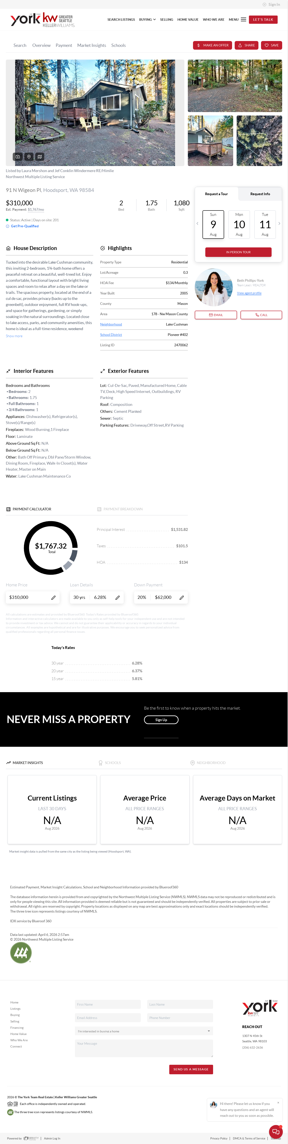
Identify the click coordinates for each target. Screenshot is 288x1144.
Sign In (271, 4)
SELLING (166, 19)
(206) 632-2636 (252, 1047)
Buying (15, 1015)
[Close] (278, 1102)
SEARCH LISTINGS (121, 19)
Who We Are (19, 1040)
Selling (14, 1021)
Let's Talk (263, 19)
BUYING (147, 19)
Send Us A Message (191, 1069)
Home (14, 1002)
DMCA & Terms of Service (249, 1138)
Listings (15, 1008)
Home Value (18, 1034)
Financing (17, 1027)
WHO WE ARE (214, 19)
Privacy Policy (219, 1138)
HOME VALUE (188, 19)
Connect (16, 1046)
